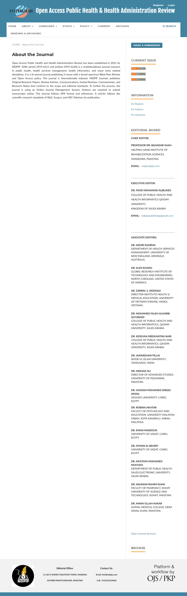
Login (171, 5)
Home (12, 26)
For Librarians (138, 114)
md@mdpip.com (151, 166)
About (26, 26)
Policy (85, 26)
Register (158, 5)
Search (169, 26)
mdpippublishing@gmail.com (157, 215)
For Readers (137, 103)
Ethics (67, 26)
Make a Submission (146, 45)
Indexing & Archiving (26, 33)
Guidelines (47, 26)
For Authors (137, 109)
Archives (122, 26)
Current (104, 26)
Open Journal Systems (143, 533)
